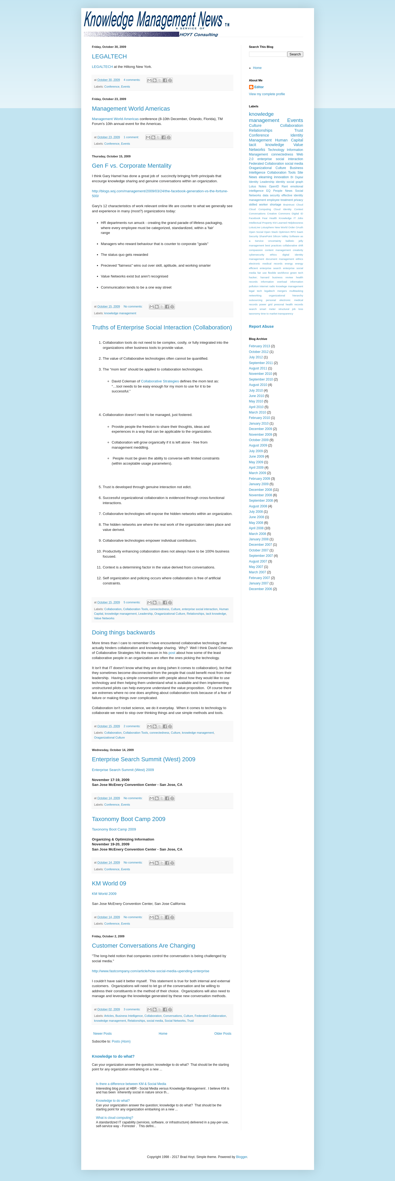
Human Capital (289, 140)
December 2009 (260, 429)
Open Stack (271, 231)
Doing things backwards (123, 632)
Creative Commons (278, 213)
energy (289, 263)
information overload (274, 281)
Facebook (254, 218)
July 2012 (256, 357)
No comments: (133, 306)
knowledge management (120, 313)
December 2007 (260, 545)
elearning (265, 177)
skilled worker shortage (265, 204)
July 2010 (256, 390)
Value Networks (104, 618)
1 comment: (132, 137)
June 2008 (256, 517)
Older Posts (222, 1034)
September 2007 (261, 556)
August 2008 (258, 506)
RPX (293, 231)
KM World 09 (109, 883)
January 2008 (259, 539)
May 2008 (256, 523)
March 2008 (257, 534)
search (253, 308)
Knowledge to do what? (113, 1056)
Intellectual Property (260, 222)
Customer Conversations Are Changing (143, 945)
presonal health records (288, 304)
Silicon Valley (280, 236)
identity (280, 181)
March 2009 (257, 473)
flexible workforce (278, 272)
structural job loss (291, 308)
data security (271, 195)
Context (298, 209)
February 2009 (259, 479)
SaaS (300, 231)
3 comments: (132, 1009)
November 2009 (260, 434)
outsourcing (256, 300)
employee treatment (280, 199)
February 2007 (259, 578)
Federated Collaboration (210, 1015)
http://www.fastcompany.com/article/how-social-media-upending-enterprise (151, 971)
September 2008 (261, 500)
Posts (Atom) (121, 1041)
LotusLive (254, 227)
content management (278, 250)
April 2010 (256, 407)
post (172, 653)
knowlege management (289, 286)
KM (274, 222)
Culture (175, 609)
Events (125, 86)
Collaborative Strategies (160, 381)
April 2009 (256, 467)
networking (255, 295)
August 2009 (258, 445)
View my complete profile (267, 94)
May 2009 (256, 462)
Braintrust (288, 204)
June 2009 (256, 456)
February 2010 (259, 418)
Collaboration (113, 609)
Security (254, 236)
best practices (273, 245)
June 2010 (256, 396)
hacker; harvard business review (271, 277)
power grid (265, 304)
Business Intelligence (129, 1015)
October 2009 (259, 440)
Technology (276, 150)
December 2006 (260, 589)
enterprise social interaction (199, 609)
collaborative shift (293, 245)
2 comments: (132, 726)
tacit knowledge (216, 613)
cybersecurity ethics (263, 254)
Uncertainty (274, 240)
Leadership (145, 613)
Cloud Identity (283, 209)
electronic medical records (266, 263)
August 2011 (258, 368)
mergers (282, 290)
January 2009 (259, 484)
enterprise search (270, 268)
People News (282, 190)
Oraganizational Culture (169, 613)
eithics (299, 258)
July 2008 (256, 512)
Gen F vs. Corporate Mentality (131, 165)
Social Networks (175, 1020)
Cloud (299, 204)
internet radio (267, 286)
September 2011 (261, 363)
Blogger (241, 1157)
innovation (281, 177)
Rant (285, 186)
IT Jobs (298, 218)
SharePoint (265, 236)
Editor (259, 87)
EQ (268, 190)
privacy (298, 199)
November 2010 (260, 374)
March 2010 (257, 412)
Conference (111, 86)
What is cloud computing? (114, 1118)
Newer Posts (102, 1034)
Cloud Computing (260, 209)
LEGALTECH (109, 56)
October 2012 (259, 352)
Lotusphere (267, 227)
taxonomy (254, 313)
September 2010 (261, 379)
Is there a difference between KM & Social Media (131, 1084)
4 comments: (132, 79)
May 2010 (256, 401)
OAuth (299, 227)
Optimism (284, 231)
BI (291, 177)
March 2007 (257, 572)
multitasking (296, 290)
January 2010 (259, 423)
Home (163, 1034)
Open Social (256, 231)
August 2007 (258, 561)
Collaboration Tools (135, 609)
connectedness (159, 609)
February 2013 (259, 346)
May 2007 (256, 567)
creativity (298, 250)
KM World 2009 (104, 894)
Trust (190, 1020)
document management (280, 258)
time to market (269, 313)
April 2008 (256, 528)
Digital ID (297, 213)
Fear (265, 218)
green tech (296, 272)
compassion (256, 250)
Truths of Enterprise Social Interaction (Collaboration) (162, 327)
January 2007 (259, 583)
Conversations (172, 1015)
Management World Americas (131, 108)
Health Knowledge (280, 218)
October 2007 (259, 550)
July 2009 (256, 451)
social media (155, 1020)
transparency (285, 313)
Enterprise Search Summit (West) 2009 (143, 759)
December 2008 (260, 490)
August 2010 (258, 385)
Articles (109, 1015)
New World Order (285, 227)
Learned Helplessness (290, 222)
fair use (262, 272)
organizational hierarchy (286, 295)
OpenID (274, 186)
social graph (295, 181)
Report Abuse (261, 326)
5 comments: (132, 602)
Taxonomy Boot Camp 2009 (129, 819)
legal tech (255, 290)
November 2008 (260, 495)
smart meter (268, 308)
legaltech (270, 290)
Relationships (195, 613)
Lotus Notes (257, 186)
